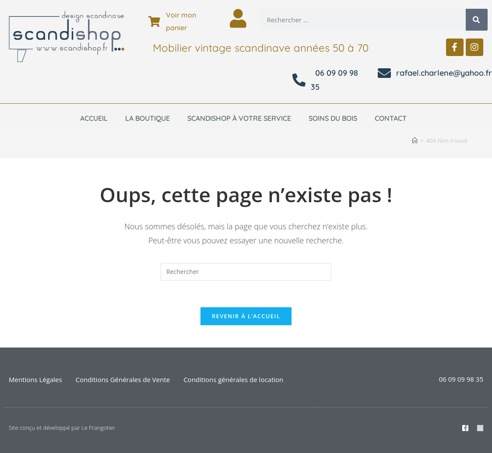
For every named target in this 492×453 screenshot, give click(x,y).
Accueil (94, 118)
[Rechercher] (477, 20)
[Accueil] (415, 140)
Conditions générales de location (233, 379)
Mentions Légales (35, 379)
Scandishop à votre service (239, 118)
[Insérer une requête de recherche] (246, 272)
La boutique (147, 118)
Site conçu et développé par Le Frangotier (62, 428)
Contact (391, 118)
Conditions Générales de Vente (123, 379)
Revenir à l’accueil (246, 316)
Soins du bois (333, 118)
